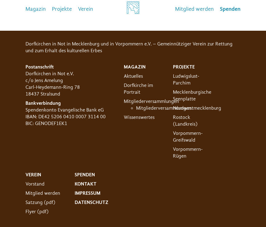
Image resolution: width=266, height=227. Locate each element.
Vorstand (35, 184)
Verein (85, 9)
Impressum (87, 193)
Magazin (35, 9)
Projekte (62, 9)
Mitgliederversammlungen (151, 101)
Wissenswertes (139, 117)
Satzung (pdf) (40, 202)
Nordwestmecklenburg (197, 108)
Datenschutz (91, 202)
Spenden (85, 175)
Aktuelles (133, 76)
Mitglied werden (194, 9)
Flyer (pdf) (37, 211)
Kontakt (85, 184)
